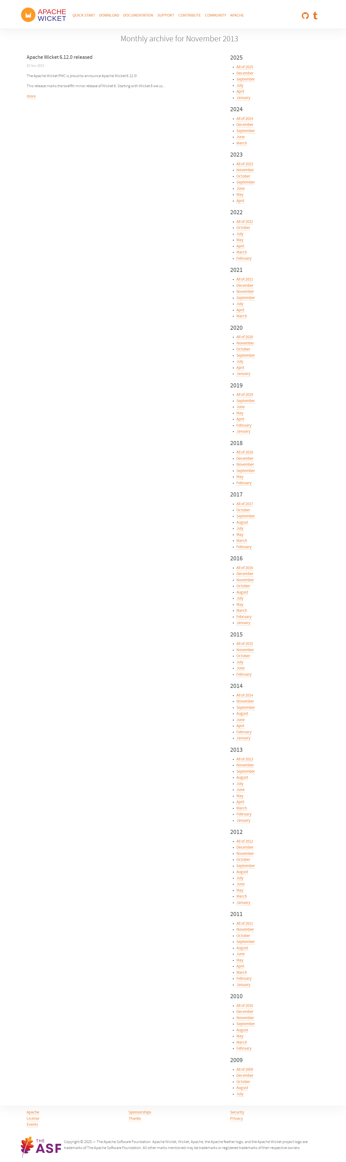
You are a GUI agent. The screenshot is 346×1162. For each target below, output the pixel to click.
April (240, 92)
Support (165, 15)
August (242, 522)
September (245, 79)
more (31, 96)
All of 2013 (244, 759)
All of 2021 (244, 279)
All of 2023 (244, 164)
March (241, 143)
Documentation (138, 15)
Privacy (236, 1119)
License (33, 1119)
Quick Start (84, 15)
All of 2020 (244, 337)
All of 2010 (244, 1006)
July (239, 86)
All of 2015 (244, 644)
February (244, 259)
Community (215, 15)
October (243, 176)
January (243, 98)
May (239, 195)
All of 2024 (244, 119)
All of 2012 (244, 841)
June (240, 137)
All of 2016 (244, 568)
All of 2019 (244, 395)
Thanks (135, 1119)
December (244, 73)
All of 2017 (244, 504)
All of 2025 (244, 67)
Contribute (189, 15)
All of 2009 (244, 1070)
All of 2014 (244, 695)
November (245, 170)
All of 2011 (244, 924)
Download (109, 15)
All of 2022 (244, 222)
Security (237, 1112)
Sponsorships (140, 1112)
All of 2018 (244, 452)
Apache (237, 15)
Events (32, 1125)
